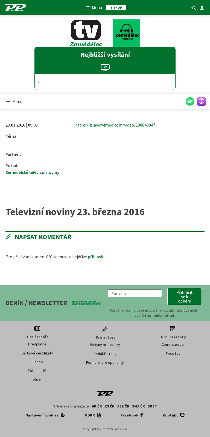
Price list (173, 353)
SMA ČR (138, 406)
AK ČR (97, 406)
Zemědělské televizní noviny (32, 172)
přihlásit (96, 256)
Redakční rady (105, 353)
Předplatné (37, 344)
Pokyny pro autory (105, 344)
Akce (37, 379)
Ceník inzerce (173, 344)
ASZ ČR (123, 406)
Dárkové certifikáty (37, 353)
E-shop (37, 361)
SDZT (152, 406)
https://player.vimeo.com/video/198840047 (115, 125)
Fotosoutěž (37, 370)
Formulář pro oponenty (105, 362)
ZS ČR (110, 406)
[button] (184, 296)
